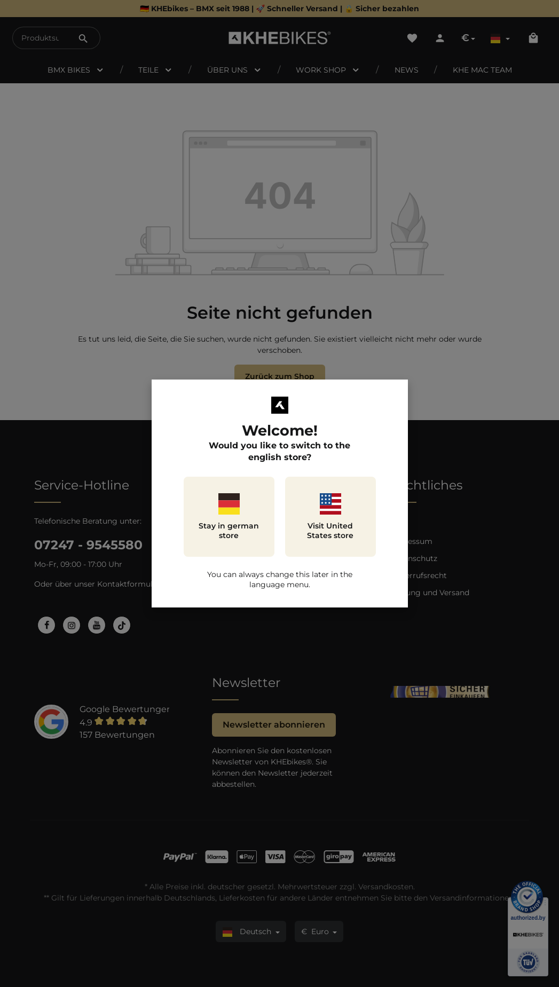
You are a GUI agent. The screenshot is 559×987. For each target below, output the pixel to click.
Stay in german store (229, 516)
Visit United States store (330, 516)
